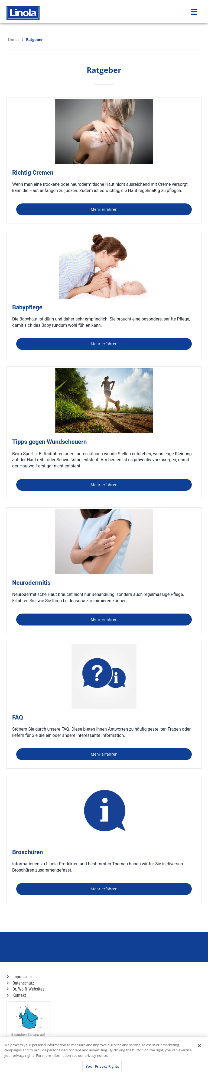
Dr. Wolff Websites (25, 989)
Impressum (19, 976)
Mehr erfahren (104, 209)
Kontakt (16, 995)
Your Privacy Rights (102, 1066)
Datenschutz (20, 983)
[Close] (199, 1046)
